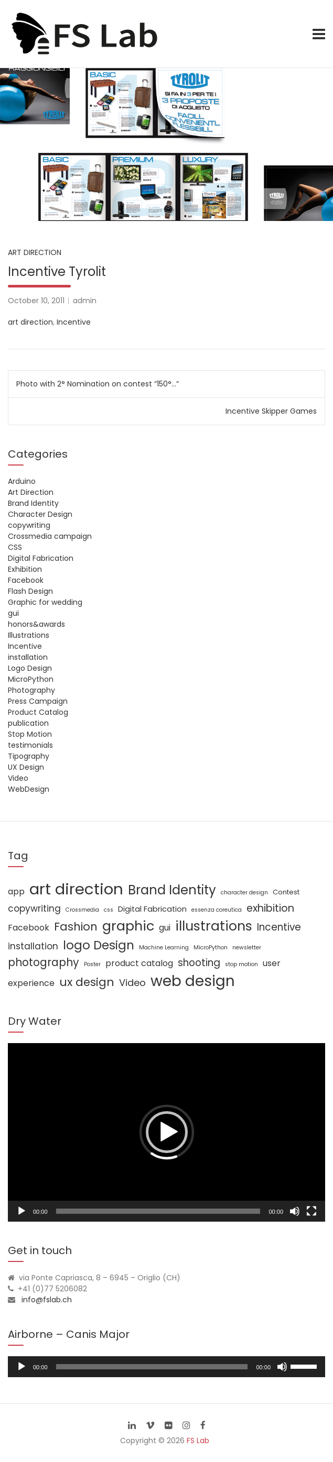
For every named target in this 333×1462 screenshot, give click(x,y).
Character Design (40, 514)
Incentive (74, 322)
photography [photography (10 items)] (43, 962)
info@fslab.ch (47, 1299)
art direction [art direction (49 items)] (76, 889)
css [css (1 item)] (108, 910)
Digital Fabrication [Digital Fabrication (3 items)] (152, 909)
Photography (31, 690)
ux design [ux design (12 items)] (86, 982)
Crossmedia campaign (50, 536)
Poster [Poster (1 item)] (92, 964)
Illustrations (28, 635)
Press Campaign (38, 701)
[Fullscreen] (311, 1211)
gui (13, 613)
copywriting (29, 525)
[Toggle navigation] (319, 34)
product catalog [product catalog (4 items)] (139, 963)
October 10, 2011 (36, 300)
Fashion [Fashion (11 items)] (76, 926)
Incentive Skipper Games (271, 411)
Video (18, 778)
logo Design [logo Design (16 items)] (98, 945)
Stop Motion (30, 734)
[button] (167, 1132)
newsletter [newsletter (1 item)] (246, 947)
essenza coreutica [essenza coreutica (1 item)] (216, 910)
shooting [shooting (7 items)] (199, 963)
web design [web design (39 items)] (193, 981)
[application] (166, 1132)
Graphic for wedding (45, 602)
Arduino (22, 481)
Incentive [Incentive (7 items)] (279, 927)
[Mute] (294, 1211)
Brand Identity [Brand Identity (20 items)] (172, 890)
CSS (15, 547)
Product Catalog (38, 712)
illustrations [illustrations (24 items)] (213, 925)
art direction (30, 322)
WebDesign (28, 789)
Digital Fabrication (40, 558)
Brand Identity (33, 503)
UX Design (26, 767)
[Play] (21, 1211)
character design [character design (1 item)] (244, 892)
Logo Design (30, 668)
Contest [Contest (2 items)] (286, 892)
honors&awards (36, 624)
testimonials (30, 745)
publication (28, 723)
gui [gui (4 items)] (164, 928)
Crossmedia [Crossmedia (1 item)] (82, 910)
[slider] (152, 1366)
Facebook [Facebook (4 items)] (28, 928)
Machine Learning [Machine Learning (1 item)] (164, 947)
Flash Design (30, 591)
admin (84, 300)
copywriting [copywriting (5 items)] (34, 908)
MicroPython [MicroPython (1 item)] (211, 947)
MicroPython (30, 679)
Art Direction (34, 252)
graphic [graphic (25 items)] (128, 925)
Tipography (28, 756)
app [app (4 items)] (16, 891)
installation (28, 657)
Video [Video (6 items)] (132, 982)
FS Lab (198, 1440)
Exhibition (25, 569)
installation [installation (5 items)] (33, 946)
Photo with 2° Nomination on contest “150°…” (97, 384)
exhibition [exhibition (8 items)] (270, 908)
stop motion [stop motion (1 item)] (241, 964)
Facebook (26, 580)
